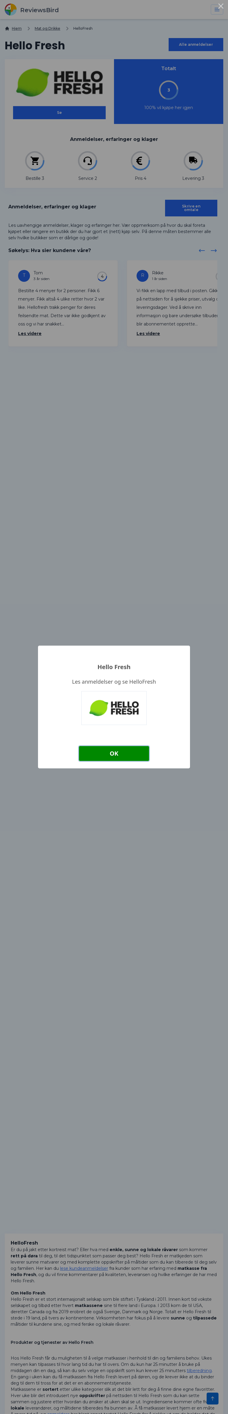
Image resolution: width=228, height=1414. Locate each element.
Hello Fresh (113, 667)
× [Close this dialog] (220, 7)
